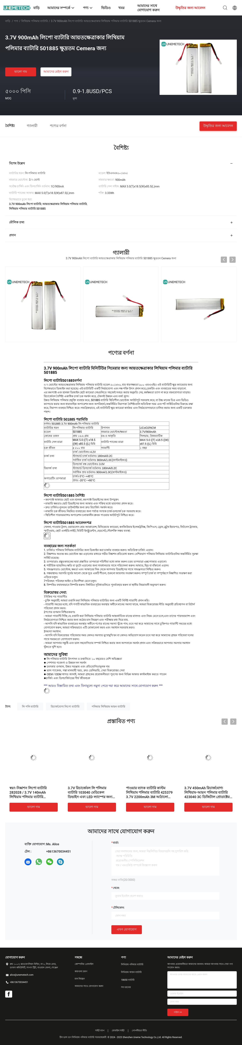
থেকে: (116, 887)
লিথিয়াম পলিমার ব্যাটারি (34, 21)
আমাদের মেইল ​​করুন (56, 71)
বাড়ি (7, 21)
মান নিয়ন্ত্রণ (80, 978)
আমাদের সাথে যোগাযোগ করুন (89, 986)
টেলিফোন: (118, 907)
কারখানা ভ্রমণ (81, 971)
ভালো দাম (20, 71)
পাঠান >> (178, 1012)
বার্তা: (116, 842)
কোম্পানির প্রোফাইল (84, 964)
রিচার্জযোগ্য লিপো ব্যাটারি (65, 706)
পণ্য (16, 21)
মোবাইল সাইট (118, 1030)
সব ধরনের (126, 987)
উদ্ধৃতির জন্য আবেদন (218, 125)
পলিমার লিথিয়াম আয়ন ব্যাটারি (108, 706)
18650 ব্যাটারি (128, 980)
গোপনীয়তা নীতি (139, 1030)
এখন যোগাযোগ (126, 929)
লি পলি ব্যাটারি (30, 706)
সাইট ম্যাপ (99, 1030)
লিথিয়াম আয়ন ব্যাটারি (131, 972)
